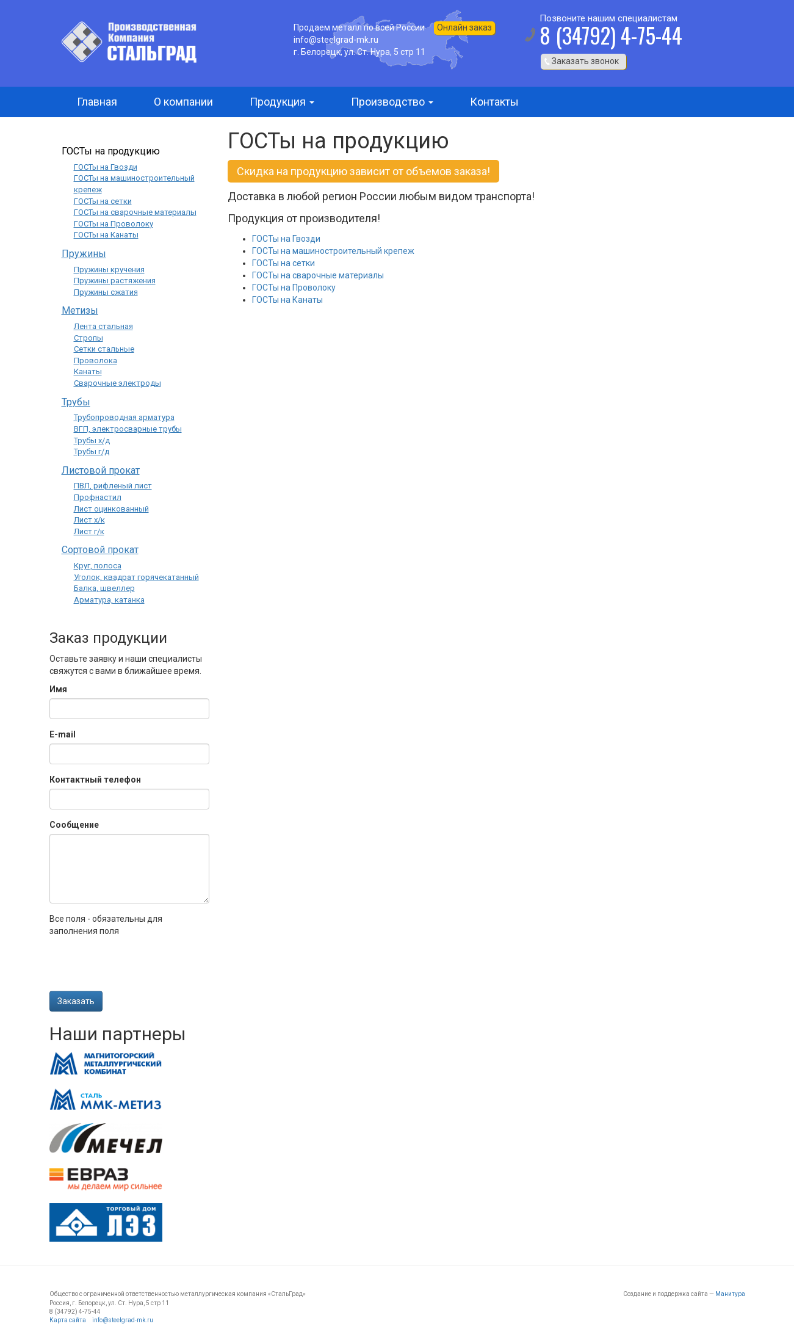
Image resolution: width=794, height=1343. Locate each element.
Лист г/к (89, 531)
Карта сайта (67, 1320)
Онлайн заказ (464, 27)
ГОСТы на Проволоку (294, 287)
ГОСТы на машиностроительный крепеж (333, 251)
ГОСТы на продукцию (111, 151)
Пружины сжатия (106, 292)
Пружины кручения (109, 269)
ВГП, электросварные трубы (128, 428)
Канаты (88, 371)
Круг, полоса (97, 565)
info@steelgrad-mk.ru (122, 1320)
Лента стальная (103, 326)
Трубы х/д (92, 440)
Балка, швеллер (104, 588)
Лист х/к (89, 519)
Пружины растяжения (115, 280)
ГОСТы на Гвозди (286, 239)
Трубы (76, 402)
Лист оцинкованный (111, 508)
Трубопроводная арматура (124, 417)
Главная (97, 101)
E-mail (62, 734)
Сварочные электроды (117, 383)
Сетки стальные (104, 348)
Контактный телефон (95, 779)
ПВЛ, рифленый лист (113, 485)
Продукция (282, 101)
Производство (392, 101)
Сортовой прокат (100, 550)
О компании (183, 101)
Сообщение (74, 825)
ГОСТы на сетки (283, 263)
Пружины (84, 253)
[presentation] (142, 967)
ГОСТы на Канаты (287, 300)
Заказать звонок (585, 61)
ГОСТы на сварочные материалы (318, 275)
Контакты (494, 101)
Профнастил (97, 497)
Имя (58, 689)
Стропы (88, 337)
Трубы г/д (91, 451)
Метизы (80, 310)
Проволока (95, 360)
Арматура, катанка (109, 599)
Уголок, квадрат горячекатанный (136, 577)
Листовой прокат (101, 470)
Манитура (730, 1294)
